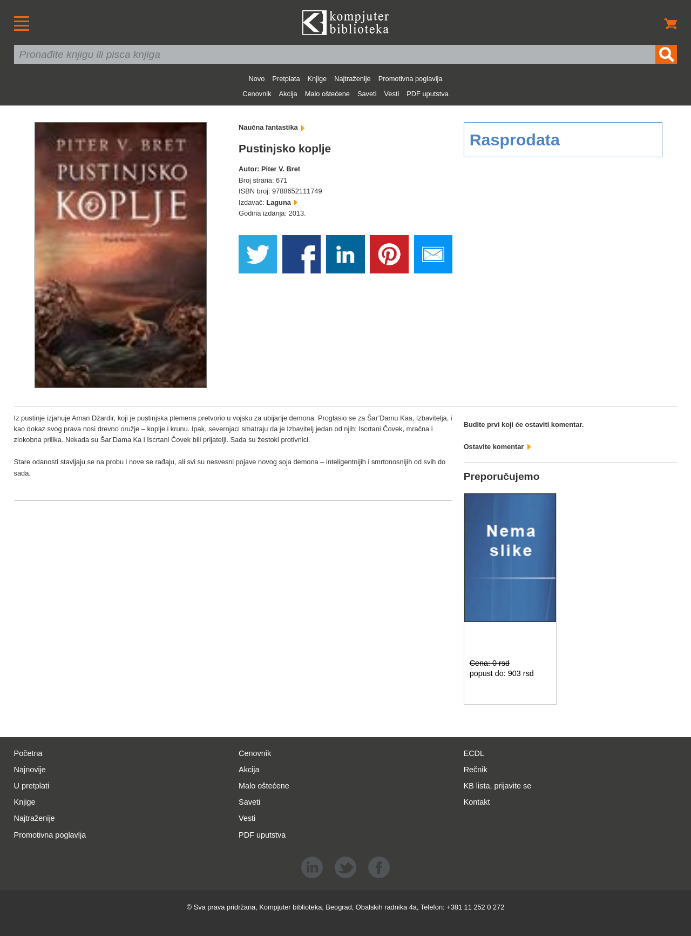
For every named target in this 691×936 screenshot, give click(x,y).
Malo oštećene (327, 94)
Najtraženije (352, 79)
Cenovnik (256, 94)
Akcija (288, 94)
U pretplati (32, 785)
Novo (256, 79)
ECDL (474, 753)
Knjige (317, 79)
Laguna (281, 202)
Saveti (367, 94)
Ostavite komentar (497, 447)
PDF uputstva (428, 94)
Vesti (391, 94)
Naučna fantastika (271, 127)
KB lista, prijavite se (498, 785)
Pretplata (286, 79)
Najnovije (30, 769)
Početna (28, 753)
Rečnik (475, 769)
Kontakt (477, 802)
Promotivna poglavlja (410, 79)
